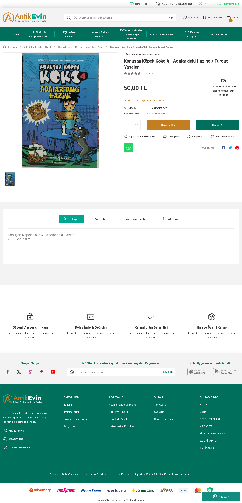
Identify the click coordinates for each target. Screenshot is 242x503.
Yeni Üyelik (160, 404)
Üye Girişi (159, 411)
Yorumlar (100, 219)
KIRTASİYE (206, 426)
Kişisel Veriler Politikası (122, 426)
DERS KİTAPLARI (210, 419)
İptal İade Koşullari (119, 419)
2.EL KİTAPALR (209, 440)
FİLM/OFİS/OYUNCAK (212, 433)
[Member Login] (209, 17)
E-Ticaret (113, 500)
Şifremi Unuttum (163, 419)
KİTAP (203, 404)
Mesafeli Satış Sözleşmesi (123, 404)
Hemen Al (217, 125)
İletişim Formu (72, 411)
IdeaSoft (102, 500)
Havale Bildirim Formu (76, 419)
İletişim (68, 404)
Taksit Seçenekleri (135, 219)
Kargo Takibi (71, 426)
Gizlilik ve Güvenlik (119, 411)
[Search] (117, 18)
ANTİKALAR (207, 447)
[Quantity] (132, 125)
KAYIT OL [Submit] (168, 372)
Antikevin (221, 496)
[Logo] (30, 17)
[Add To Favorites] (137, 147)
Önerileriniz (170, 219)
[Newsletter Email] (121, 372)
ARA (165, 17)
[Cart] (232, 17)
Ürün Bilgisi (71, 219)
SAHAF (204, 411)
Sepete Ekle (168, 125)
